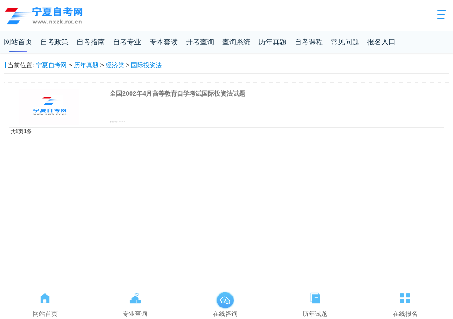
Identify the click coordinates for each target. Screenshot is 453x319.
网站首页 (18, 42)
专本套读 (164, 42)
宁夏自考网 (51, 65)
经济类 (115, 65)
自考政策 (54, 42)
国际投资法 (146, 65)
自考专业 (127, 42)
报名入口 (381, 42)
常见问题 (345, 42)
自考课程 (309, 42)
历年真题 (272, 42)
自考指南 (91, 42)
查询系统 (236, 42)
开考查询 (200, 42)
